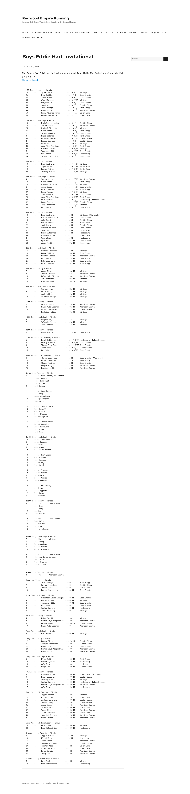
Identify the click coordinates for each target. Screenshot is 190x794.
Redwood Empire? (150, 32)
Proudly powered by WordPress (57, 783)
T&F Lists (98, 32)
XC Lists (109, 32)
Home (25, 32)
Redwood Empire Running (45, 18)
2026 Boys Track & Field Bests (46, 32)
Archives (133, 32)
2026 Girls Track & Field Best (77, 32)
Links (164, 32)
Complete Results (30, 80)
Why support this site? (33, 37)
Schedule (121, 32)
